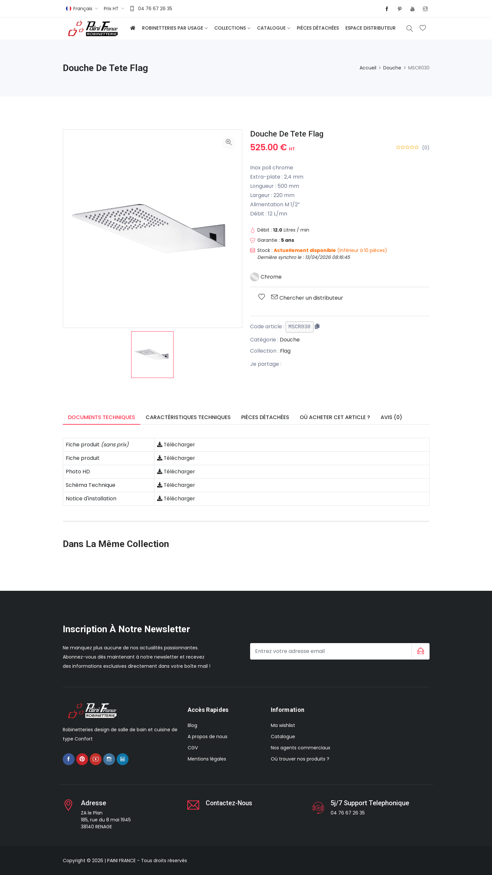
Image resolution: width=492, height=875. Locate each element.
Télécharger (176, 444)
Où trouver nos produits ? (300, 759)
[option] (152, 354)
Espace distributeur (370, 28)
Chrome (266, 277)
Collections (230, 28)
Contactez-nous (230, 803)
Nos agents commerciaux (300, 747)
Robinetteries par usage (172, 28)
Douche (392, 67)
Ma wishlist (283, 725)
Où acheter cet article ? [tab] (335, 417)
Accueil (368, 67)
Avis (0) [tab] (391, 417)
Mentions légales (207, 759)
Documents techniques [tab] (101, 417)
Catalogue (271, 28)
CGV (193, 747)
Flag (285, 351)
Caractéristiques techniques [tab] (188, 417)
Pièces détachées (318, 28)
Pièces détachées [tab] (265, 417)
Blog (192, 725)
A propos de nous (207, 736)
